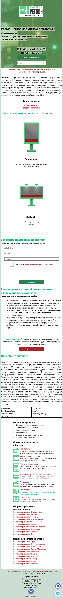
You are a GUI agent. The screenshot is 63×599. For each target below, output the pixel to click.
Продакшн (24, 482)
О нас (8, 571)
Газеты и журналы (27, 497)
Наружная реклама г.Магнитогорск (28, 519)
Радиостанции (26, 449)
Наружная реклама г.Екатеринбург (28, 512)
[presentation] (31, 273)
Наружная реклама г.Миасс (25, 534)
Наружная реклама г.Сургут (25, 541)
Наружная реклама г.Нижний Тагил (28, 522)
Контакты (26, 571)
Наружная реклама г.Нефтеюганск (27, 546)
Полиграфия (25, 490)
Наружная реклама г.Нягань (25, 554)
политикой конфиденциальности (39, 264)
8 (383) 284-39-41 (31, 581)
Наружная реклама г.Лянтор (25, 559)
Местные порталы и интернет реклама (36, 474)
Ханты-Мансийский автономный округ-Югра (36, 69)
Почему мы (16, 571)
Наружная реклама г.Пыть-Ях (25, 556)
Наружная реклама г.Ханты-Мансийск (29, 549)
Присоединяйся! (31, 596)
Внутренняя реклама (29, 464)
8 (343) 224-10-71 (31, 585)
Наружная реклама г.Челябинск (26, 514)
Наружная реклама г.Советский (26, 563)
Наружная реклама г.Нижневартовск (29, 544)
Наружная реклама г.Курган (25, 524)
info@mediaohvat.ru (31, 108)
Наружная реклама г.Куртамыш (26, 529)
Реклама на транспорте (30, 456)
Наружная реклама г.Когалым (26, 551)
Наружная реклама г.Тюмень (25, 517)
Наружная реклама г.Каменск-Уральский (30, 526)
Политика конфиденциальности (45, 571)
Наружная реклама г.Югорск (25, 561)
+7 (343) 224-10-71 (31, 105)
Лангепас (23, 72)
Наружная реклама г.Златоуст (26, 531)
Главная (11, 69)
